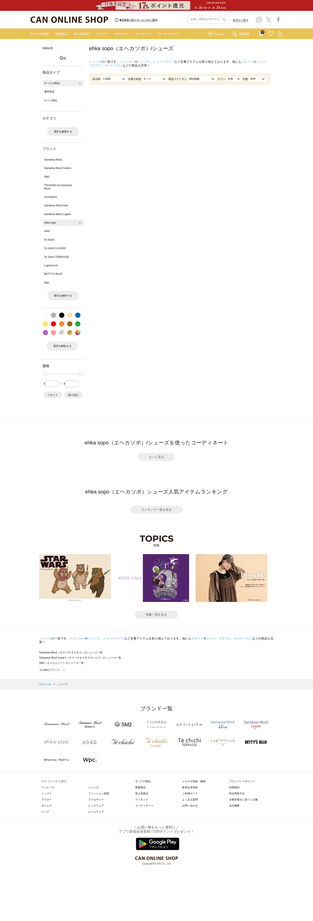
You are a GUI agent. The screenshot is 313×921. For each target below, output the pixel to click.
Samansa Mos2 (53, 159)
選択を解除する (63, 131)
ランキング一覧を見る (156, 509)
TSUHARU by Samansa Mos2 (58, 187)
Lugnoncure (51, 265)
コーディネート (168, 34)
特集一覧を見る (156, 614)
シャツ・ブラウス (218, 638)
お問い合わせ (190, 805)
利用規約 (234, 787)
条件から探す (240, 20)
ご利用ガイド (190, 793)
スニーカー (127, 61)
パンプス (144, 61)
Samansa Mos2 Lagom (57, 214)
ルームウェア (96, 811)
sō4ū (47, 231)
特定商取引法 (237, 793)
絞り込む (73, 394)
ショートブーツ (163, 61)
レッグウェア (96, 805)
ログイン (220, 33)
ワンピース (47, 787)
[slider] (45, 374)
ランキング (143, 34)
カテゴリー (122, 34)
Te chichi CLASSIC (55, 248)
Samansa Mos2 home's (57, 168)
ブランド (102, 34)
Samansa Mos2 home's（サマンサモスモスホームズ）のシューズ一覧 (80, 657)
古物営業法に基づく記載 (243, 799)
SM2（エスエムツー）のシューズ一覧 (61, 662)
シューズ (95, 61)
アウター (46, 799)
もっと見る (156, 457)
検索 (224, 20)
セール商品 (50, 100)
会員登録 (244, 33)
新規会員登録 (190, 787)
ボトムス (46, 805)
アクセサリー (96, 799)
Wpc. (47, 282)
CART (260, 32)
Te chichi (49, 239)
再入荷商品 (81, 34)
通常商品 (49, 91)
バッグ (45, 811)
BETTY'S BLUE (53, 273)
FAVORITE (271, 34)
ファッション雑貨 (98, 793)
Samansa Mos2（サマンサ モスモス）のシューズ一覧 (70, 652)
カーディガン (113, 65)
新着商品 (61, 34)
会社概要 (234, 805)
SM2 (47, 176)
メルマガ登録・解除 (194, 781)
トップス (46, 793)
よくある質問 (190, 799)
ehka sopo (50, 222)
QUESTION (280, 34)
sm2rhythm (50, 197)
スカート (247, 61)
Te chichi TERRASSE (56, 256)
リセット (53, 394)
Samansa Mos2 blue (56, 205)
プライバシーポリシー (242, 781)
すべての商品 (39, 34)
